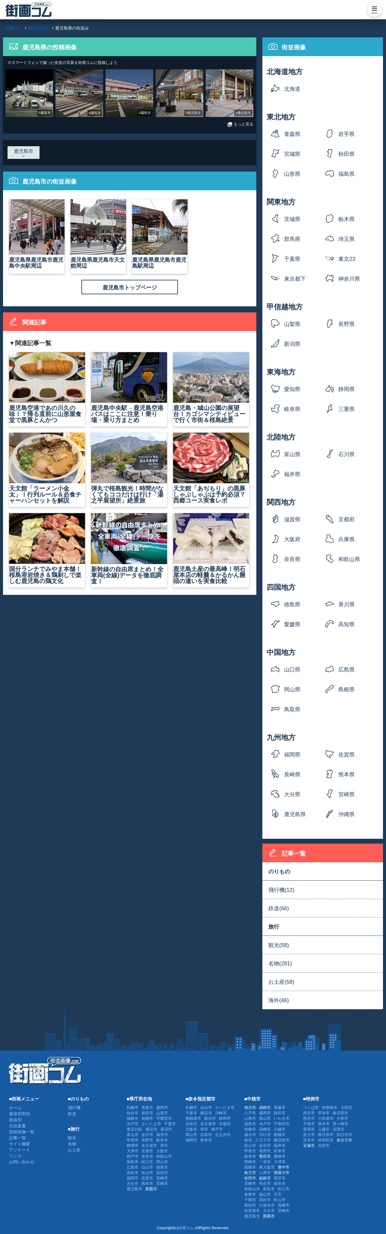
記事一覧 (17, 1137)
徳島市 (162, 1167)
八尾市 (265, 1172)
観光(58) (278, 945)
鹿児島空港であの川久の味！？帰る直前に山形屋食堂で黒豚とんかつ (47, 387)
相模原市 (193, 1118)
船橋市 (280, 1134)
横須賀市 (282, 1140)
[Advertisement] (230, 1070)
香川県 (346, 604)
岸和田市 (326, 1140)
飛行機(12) (281, 890)
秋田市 (147, 1113)
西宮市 (280, 1178)
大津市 (132, 1151)
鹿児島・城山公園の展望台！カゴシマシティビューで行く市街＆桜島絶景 (211, 387)
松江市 (147, 1162)
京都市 (147, 1151)
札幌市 (132, 1107)
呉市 (278, 1194)
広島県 (346, 670)
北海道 (292, 89)
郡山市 (265, 1118)
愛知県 (292, 389)
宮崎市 (162, 1183)
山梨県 (292, 324)
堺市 (204, 1129)
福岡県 (292, 755)
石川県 (346, 454)
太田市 (346, 1107)
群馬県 (292, 239)
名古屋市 (149, 1145)
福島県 (346, 174)
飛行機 (74, 1107)
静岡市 (132, 1145)
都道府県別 (19, 1113)
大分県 (292, 794)
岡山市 (162, 1162)
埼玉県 (346, 239)
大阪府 (292, 539)
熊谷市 (309, 1118)
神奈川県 (349, 279)
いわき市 (282, 1118)
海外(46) (278, 1000)
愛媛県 (292, 624)
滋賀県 (292, 519)
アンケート (19, 1149)
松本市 (280, 1151)
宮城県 (292, 154)
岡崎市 (250, 1162)
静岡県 (346, 389)
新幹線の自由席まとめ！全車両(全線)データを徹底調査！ (129, 549)
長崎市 (162, 1178)
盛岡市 (162, 1107)
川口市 (265, 1134)
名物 (72, 1143)
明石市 (265, 1183)
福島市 (132, 1118)
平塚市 (309, 1124)
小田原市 (326, 1118)
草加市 (324, 1113)
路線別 (15, 1119)
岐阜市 (162, 1140)
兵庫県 (346, 539)
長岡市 (309, 1129)
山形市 (162, 1113)
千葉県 (292, 259)
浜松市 (191, 1124)
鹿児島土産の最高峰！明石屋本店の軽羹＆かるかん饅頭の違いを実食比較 (211, 548)
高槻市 (250, 1167)
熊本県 (346, 775)
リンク (15, 1156)
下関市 (250, 1200)
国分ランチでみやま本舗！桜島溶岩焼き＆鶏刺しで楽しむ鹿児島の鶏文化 (47, 548)
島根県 (346, 689)
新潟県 (292, 344)
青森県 (292, 134)
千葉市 (170, 1124)
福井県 (292, 474)
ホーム (15, 1107)
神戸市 (132, 1156)
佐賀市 (147, 1178)
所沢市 (309, 1113)
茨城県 (292, 219)
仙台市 (132, 1113)
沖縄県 (346, 814)
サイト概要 (19, 1143)
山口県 (292, 670)
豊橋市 (280, 1156)
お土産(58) (281, 982)
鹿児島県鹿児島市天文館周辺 (98, 234)
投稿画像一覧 (21, 1131)
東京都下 (295, 279)
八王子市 (263, 1140)
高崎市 (265, 1129)
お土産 (74, 1149)
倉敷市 (250, 1194)
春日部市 (340, 1113)
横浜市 (151, 1129)
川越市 (280, 1129)
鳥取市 (132, 1162)
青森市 (147, 1107)
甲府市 (132, 1140)
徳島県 (292, 604)
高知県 (346, 624)
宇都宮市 (164, 1118)
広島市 (132, 1167)
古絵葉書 (17, 1125)
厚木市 (324, 1124)
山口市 (147, 1167)
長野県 (346, 324)
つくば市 (311, 1107)
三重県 (346, 409)
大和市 (342, 1118)
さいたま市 (151, 1124)
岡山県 (292, 689)
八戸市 (250, 1113)
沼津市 (338, 1129)
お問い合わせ (21, 1162)
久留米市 (267, 1205)
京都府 (346, 519)
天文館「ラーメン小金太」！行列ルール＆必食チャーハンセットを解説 (47, 468)
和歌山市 (164, 1156)
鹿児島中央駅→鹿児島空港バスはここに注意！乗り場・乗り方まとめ (129, 387)
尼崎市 (250, 1183)
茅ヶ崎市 (340, 1124)
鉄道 (72, 1113)
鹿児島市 (134, 1189)
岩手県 (346, 134)
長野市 (147, 1140)
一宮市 (265, 1162)
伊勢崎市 (329, 1107)
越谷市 (250, 1134)
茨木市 (309, 1140)
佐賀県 (346, 755)
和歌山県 (349, 559)
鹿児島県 (295, 814)
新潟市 (166, 1129)
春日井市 (326, 1134)
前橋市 (147, 1118)
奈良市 (147, 1156)
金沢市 (147, 1134)
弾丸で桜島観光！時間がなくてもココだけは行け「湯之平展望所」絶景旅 (129, 468)
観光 (72, 1137)
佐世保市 (252, 1210)
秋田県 (346, 154)
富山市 (132, 1134)
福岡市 (132, 1178)
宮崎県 (346, 794)
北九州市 (223, 1134)
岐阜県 (292, 409)
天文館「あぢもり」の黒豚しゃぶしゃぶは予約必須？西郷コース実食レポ (211, 468)
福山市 (265, 1194)
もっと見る (240, 124)
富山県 (292, 454)
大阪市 (162, 1151)
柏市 (248, 1140)
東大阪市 (267, 1167)
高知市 (162, 1172)
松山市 (147, 1172)
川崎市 (221, 1113)
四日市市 (344, 1134)
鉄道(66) (278, 908)
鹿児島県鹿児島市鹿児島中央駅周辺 (37, 234)
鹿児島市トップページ (130, 288)
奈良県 (292, 559)
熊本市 (147, 1183)
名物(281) (280, 964)
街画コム (186, 1228)
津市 (164, 1145)
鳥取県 (292, 709)
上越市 (324, 1129)
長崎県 (292, 775)
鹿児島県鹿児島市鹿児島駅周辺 (160, 234)
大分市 (132, 1183)
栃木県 (346, 219)
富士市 (309, 1134)
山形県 (292, 174)
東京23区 (346, 261)
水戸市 (132, 1124)
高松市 (132, 1172)
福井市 (162, 1134)
